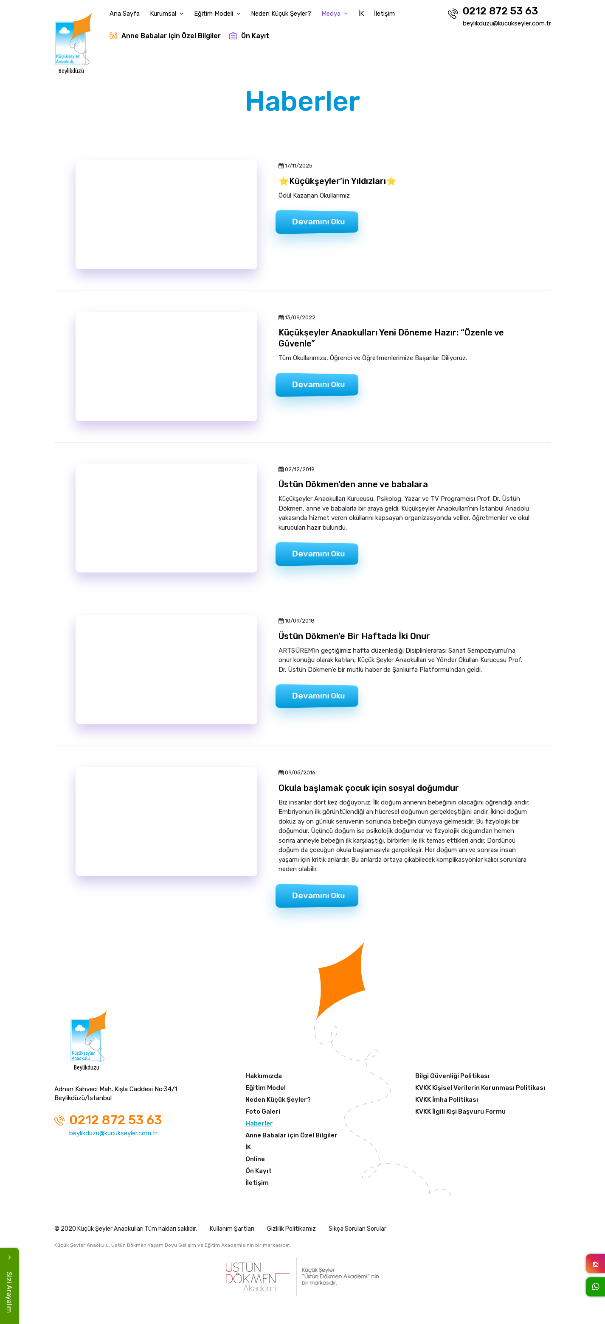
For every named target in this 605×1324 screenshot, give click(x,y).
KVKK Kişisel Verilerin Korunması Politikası (480, 1088)
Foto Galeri (262, 1111)
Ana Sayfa (125, 13)
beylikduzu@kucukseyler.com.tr (507, 23)
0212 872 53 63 (493, 12)
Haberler (259, 1123)
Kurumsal (167, 13)
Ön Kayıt (249, 36)
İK (361, 13)
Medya (334, 13)
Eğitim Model (265, 1088)
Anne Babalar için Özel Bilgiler (165, 36)
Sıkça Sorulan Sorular (357, 1228)
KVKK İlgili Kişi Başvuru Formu (460, 1111)
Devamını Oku (318, 222)
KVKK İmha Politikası (446, 1099)
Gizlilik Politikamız (291, 1228)
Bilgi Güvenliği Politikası (452, 1076)
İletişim (384, 13)
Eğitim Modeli (217, 13)
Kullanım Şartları (232, 1228)
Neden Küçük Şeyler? (281, 13)
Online (255, 1159)
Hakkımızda (263, 1076)
